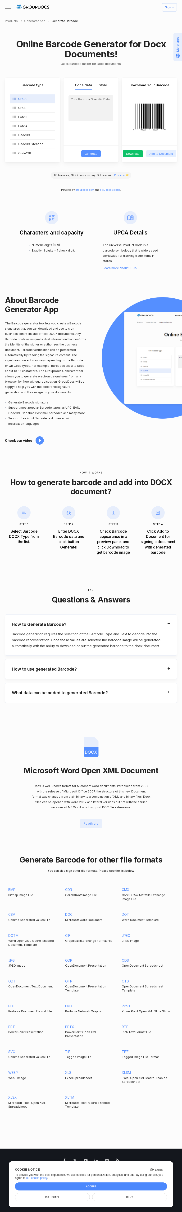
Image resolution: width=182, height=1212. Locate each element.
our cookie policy (36, 1178)
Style (103, 85)
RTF (125, 1027)
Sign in (169, 7)
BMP (11, 890)
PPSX (126, 1006)
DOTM (13, 935)
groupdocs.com (85, 189)
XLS (68, 1072)
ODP (68, 960)
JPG (11, 960)
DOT (125, 914)
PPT (11, 1027)
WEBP (13, 1072)
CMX (125, 890)
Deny (129, 1197)
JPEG (126, 935)
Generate (91, 153)
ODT (12, 981)
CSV (11, 914)
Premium (119, 175)
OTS (125, 981)
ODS (125, 960)
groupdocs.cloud (110, 189)
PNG (68, 1006)
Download (133, 153)
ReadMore (91, 823)
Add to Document (161, 153)
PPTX (69, 1027)
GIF (67, 935)
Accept (91, 1186)
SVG (11, 1052)
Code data (83, 85)
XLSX (12, 1097)
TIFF (125, 1052)
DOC (69, 914)
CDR (68, 890)
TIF (67, 1052)
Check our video (18, 440)
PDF (11, 1006)
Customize (52, 1197)
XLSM (126, 1072)
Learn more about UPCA (120, 268)
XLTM (69, 1097)
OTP (68, 981)
